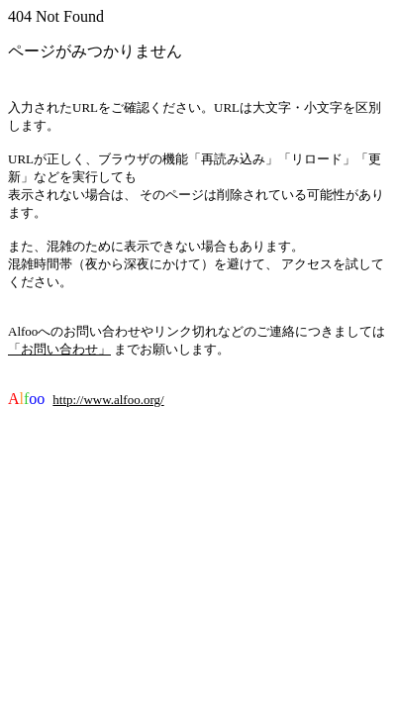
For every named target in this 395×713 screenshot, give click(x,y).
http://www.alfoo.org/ (107, 399)
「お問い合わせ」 (59, 349)
